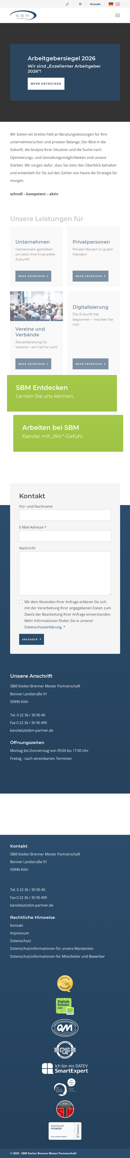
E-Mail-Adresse (32, 527)
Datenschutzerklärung (43, 627)
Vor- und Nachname (36, 506)
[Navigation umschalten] (117, 15)
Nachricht (27, 548)
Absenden (30, 639)
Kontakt (95, 4)
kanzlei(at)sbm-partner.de (31, 730)
